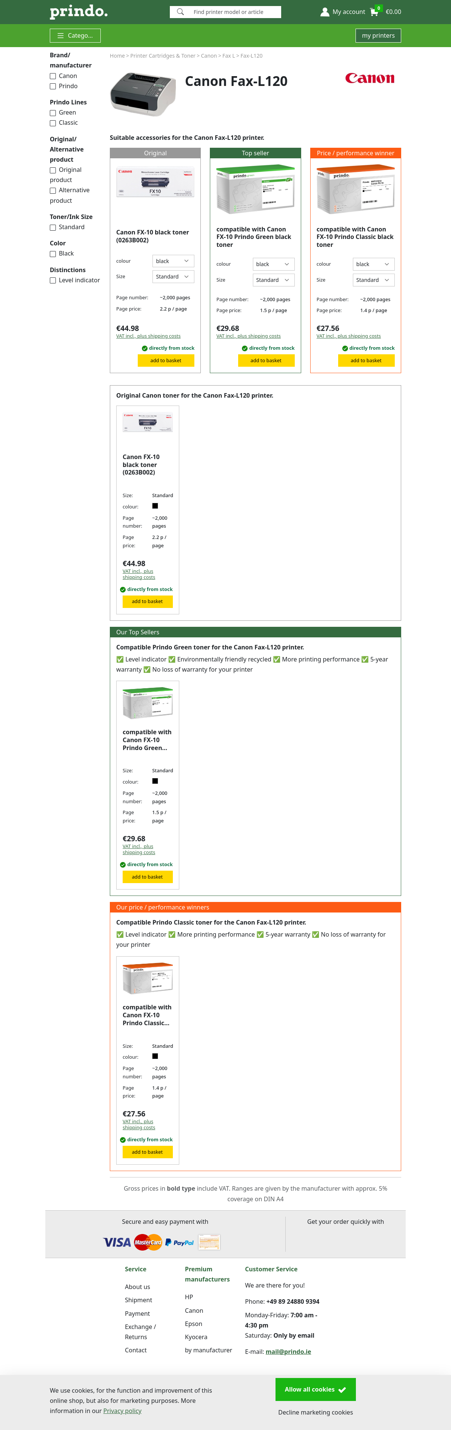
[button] (342, 12)
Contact (136, 1350)
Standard (67, 227)
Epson (193, 1324)
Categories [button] (77, 35)
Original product (66, 174)
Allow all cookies (315, 1389)
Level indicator (75, 280)
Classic (64, 122)
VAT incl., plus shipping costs (148, 336)
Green (63, 112)
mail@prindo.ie (288, 1351)
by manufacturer (208, 1350)
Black (62, 253)
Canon (63, 76)
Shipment (138, 1300)
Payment (137, 1313)
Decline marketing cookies (315, 1412)
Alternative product (70, 195)
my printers (378, 35)
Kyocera (196, 1337)
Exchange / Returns (140, 1332)
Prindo (64, 86)
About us (137, 1287)
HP (189, 1297)
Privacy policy (122, 1411)
